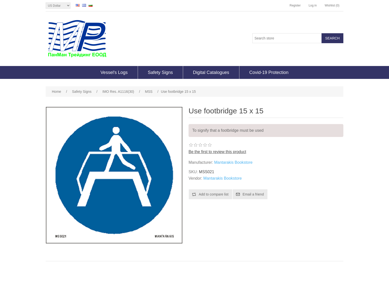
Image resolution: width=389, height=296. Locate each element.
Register (295, 5)
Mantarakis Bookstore (233, 162)
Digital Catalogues (211, 72)
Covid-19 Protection (269, 72)
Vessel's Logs (114, 72)
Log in (313, 5)
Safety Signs (160, 72)
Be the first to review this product (217, 152)
